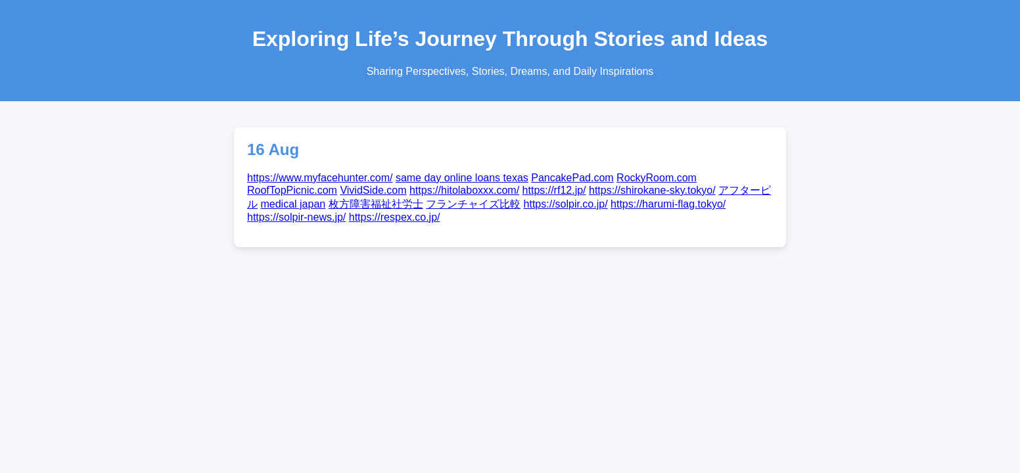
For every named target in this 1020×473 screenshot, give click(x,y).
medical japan (292, 204)
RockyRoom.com (656, 177)
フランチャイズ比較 (473, 204)
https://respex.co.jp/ (394, 217)
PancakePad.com (572, 177)
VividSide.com (373, 190)
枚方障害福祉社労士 (376, 204)
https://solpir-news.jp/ (296, 217)
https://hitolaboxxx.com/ (464, 190)
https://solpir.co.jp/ (566, 204)
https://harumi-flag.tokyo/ (668, 204)
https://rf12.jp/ (554, 190)
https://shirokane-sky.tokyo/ (652, 190)
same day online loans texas (462, 177)
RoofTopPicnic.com (292, 190)
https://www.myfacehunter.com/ (319, 177)
